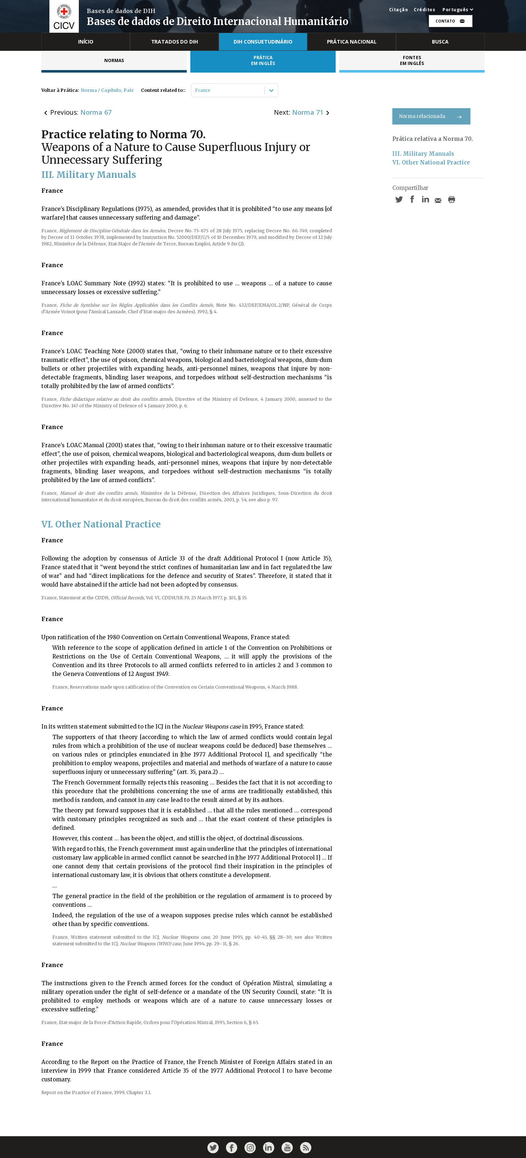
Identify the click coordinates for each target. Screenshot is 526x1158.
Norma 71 (307, 112)
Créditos (424, 10)
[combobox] (195, 90)
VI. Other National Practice (431, 162)
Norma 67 (96, 112)
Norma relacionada (431, 116)
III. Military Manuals (423, 153)
